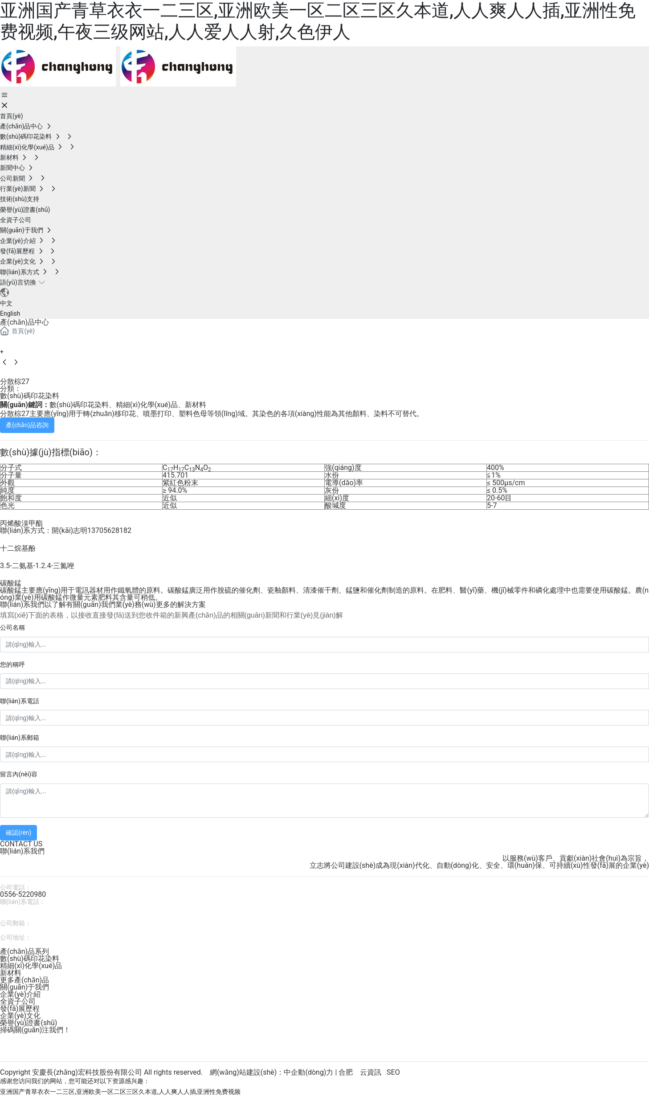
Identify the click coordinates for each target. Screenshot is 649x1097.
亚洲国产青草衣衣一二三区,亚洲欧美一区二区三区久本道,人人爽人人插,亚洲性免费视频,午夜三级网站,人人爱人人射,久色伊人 (318, 21)
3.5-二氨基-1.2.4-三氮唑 (37, 565)
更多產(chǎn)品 (24, 980)
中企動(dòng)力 (308, 1072)
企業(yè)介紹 (20, 994)
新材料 (10, 973)
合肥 (346, 1072)
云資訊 (370, 1072)
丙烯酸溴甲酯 (21, 523)
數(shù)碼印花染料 (29, 396)
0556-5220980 (23, 894)
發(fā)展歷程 (20, 1008)
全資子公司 (18, 1001)
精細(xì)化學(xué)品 (31, 965)
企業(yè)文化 (20, 1015)
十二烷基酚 (18, 548)
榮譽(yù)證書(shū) (28, 1023)
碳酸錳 (10, 583)
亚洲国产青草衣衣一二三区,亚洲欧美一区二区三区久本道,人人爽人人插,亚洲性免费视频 (120, 1091)
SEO (393, 1072)
